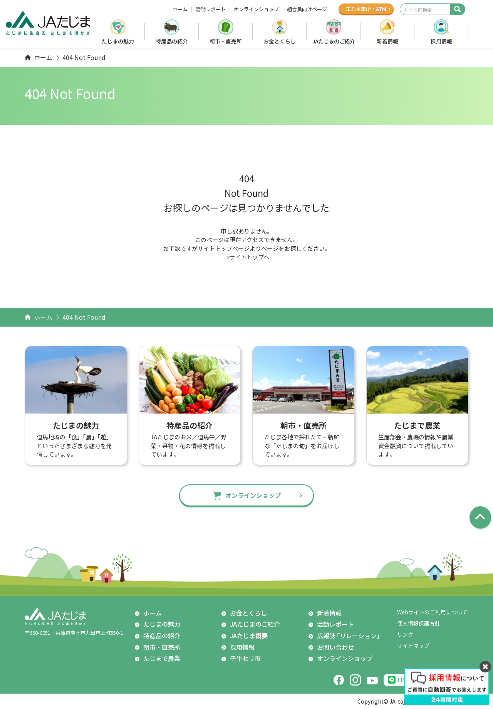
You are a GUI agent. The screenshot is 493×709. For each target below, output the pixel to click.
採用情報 (441, 41)
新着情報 (387, 41)
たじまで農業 (161, 658)
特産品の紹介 (172, 41)
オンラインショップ (256, 9)
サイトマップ (413, 645)
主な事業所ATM (366, 8)
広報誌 (350, 636)
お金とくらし (279, 41)
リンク (405, 634)
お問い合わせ (335, 647)
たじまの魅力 (118, 41)
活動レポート (211, 9)
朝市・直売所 (226, 41)
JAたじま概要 (249, 635)
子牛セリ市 (245, 658)
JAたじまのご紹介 (333, 41)
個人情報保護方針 (418, 623)
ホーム (180, 9)
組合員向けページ (307, 9)
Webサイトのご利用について (432, 612)
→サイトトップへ (246, 257)
